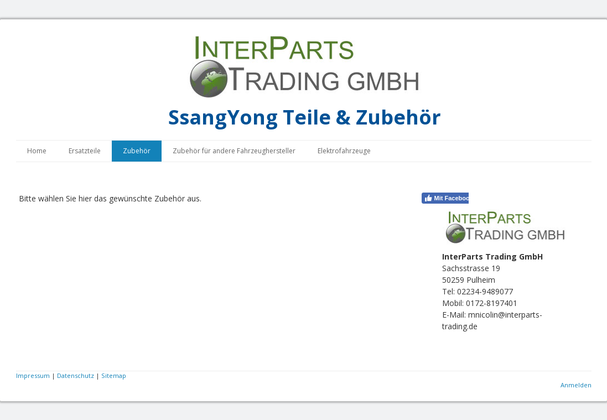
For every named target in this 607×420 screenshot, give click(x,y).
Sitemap (113, 375)
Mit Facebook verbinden (464, 198)
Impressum (33, 375)
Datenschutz (75, 375)
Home (36, 150)
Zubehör (137, 150)
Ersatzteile (85, 150)
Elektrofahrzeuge (344, 150)
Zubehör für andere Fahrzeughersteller (234, 150)
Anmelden (576, 385)
